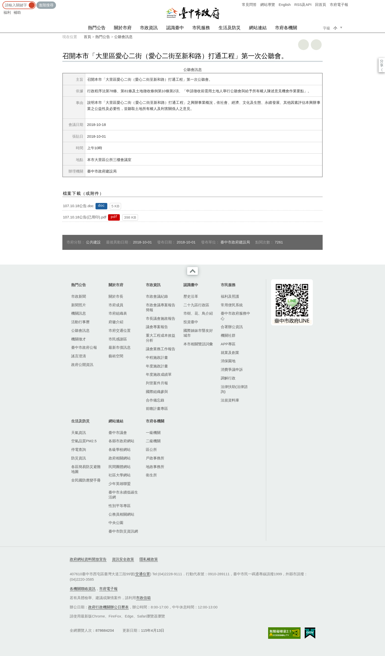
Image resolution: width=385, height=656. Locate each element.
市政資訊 (149, 27)
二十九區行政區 (196, 305)
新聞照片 (78, 305)
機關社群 (228, 335)
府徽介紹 (116, 322)
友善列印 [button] (303, 44)
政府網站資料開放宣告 (88, 559)
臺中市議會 (118, 432)
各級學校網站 (120, 449)
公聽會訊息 (123, 37)
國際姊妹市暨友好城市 (198, 332)
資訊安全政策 (123, 559)
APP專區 (228, 344)
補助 (17, 12)
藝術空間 (116, 356)
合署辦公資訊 (232, 327)
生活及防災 (230, 27)
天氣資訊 (78, 432)
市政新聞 (78, 296)
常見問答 (249, 4)
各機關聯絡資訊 (83, 589)
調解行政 (228, 378)
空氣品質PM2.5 (83, 441)
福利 (7, 12)
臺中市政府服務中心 (235, 315)
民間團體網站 (120, 467)
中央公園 (116, 523)
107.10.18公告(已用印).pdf (84, 217)
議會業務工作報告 (160, 349)
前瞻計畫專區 (157, 408)
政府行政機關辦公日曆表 (108, 607)
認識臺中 (175, 27)
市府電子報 (339, 4)
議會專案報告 (157, 327)
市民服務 (201, 27)
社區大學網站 (120, 475)
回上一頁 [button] (316, 44)
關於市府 (123, 27)
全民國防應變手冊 (86, 480)
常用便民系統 (232, 305)
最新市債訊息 (120, 347)
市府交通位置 (120, 330)
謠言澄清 (78, 356)
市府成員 (116, 305)
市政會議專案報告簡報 (160, 307)
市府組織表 (118, 313)
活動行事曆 (80, 322)
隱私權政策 (148, 559)
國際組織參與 (157, 391)
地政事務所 (155, 467)
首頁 (87, 37)
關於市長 (116, 296)
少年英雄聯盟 (120, 484)
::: (1, 2)
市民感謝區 (118, 339)
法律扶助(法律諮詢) (234, 389)
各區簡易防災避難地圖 (86, 469)
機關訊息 (78, 313)
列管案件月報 (157, 383)
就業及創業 (230, 352)
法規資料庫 (230, 400)
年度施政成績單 (159, 374)
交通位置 (142, 574)
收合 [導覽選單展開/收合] (192, 271)
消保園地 (228, 361)
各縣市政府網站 (121, 441)
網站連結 (258, 27)
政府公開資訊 (82, 364)
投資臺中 (190, 322)
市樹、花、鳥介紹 (198, 313)
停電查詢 (78, 449)
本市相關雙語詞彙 (198, 344)
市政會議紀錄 (157, 296)
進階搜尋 (46, 5)
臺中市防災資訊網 (123, 531)
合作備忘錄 (155, 400)
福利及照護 (230, 296)
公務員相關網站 (121, 514)
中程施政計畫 (157, 357)
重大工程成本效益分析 (160, 337)
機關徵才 (78, 339)
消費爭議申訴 (232, 369)
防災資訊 (78, 458)
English (285, 4)
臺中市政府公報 (84, 347)
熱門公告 (97, 27)
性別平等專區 (120, 506)
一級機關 (153, 432)
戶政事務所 (155, 458)
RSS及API (303, 4)
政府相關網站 (120, 458)
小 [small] (335, 28)
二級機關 (153, 441)
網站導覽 (267, 4)
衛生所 (151, 475)
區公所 (151, 449)
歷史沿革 (190, 296)
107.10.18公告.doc (78, 206)
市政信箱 (143, 598)
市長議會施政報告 (160, 318)
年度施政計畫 (157, 366)
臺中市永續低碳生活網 (123, 494)
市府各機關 (286, 27)
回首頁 (320, 4)
